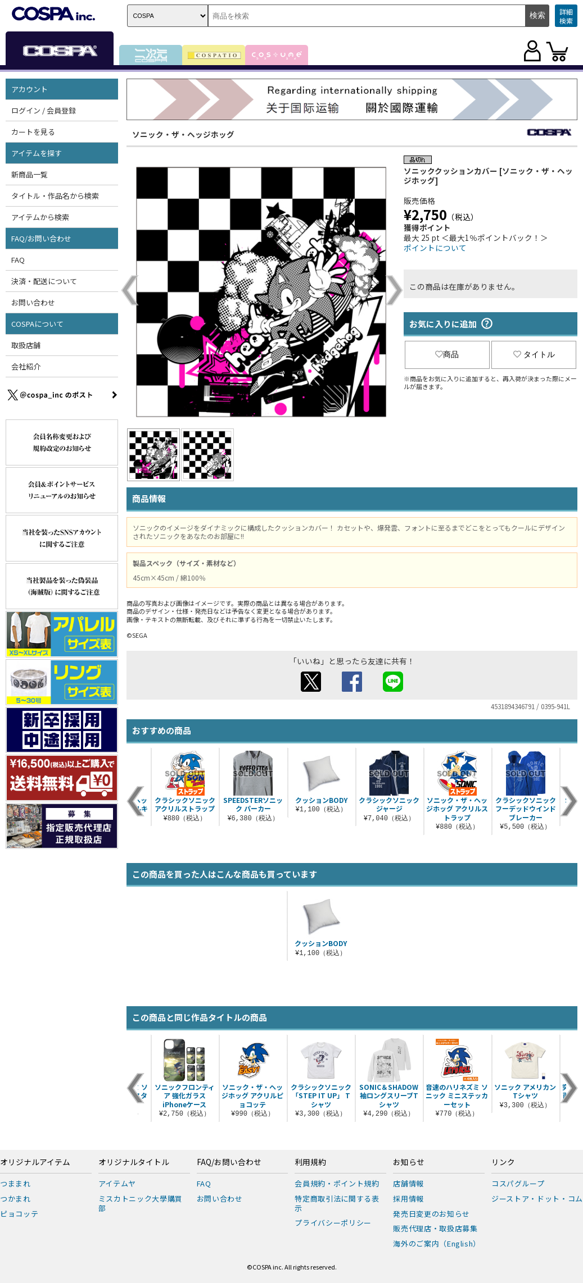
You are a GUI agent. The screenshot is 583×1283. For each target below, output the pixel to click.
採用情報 (408, 1198)
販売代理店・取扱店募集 (435, 1228)
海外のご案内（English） (437, 1243)
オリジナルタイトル (133, 1162)
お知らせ (408, 1162)
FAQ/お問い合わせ (41, 238)
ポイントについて (435, 247)
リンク (503, 1162)
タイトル (534, 354)
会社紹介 (25, 366)
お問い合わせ (33, 302)
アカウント (29, 89)
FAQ (18, 259)
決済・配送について (44, 281)
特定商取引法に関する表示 (337, 1203)
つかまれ (15, 1198)
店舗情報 (408, 1183)
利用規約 (310, 1162)
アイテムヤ (117, 1183)
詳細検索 (566, 16)
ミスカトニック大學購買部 (140, 1203)
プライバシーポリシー (333, 1222)
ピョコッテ (19, 1213)
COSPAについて (37, 323)
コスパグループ (518, 1183)
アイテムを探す (36, 153)
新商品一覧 (29, 174)
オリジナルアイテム (35, 1162)
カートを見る (33, 131)
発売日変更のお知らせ (431, 1213)
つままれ (15, 1183)
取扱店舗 (25, 345)
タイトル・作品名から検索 (55, 195)
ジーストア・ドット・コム (537, 1198)
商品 (447, 354)
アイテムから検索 (40, 217)
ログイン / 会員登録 (43, 110)
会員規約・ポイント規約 (337, 1183)
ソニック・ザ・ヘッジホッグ (183, 134)
